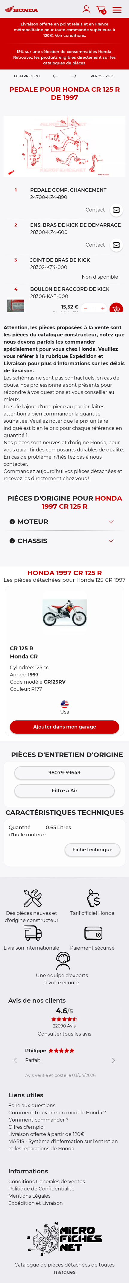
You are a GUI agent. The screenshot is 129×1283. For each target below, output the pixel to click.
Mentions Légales (29, 1196)
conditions (74, 35)
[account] (88, 8)
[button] (65, 613)
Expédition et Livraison (35, 1203)
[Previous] (55, 76)
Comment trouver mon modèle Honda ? (57, 1113)
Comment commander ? (38, 1120)
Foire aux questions (31, 1105)
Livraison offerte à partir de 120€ (46, 1134)
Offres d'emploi (26, 1127)
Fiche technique (92, 850)
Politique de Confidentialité (41, 1189)
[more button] (102, 309)
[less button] (85, 309)
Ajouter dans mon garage (64, 727)
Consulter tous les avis (64, 1034)
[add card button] (116, 309)
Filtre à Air (65, 791)
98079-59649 (64, 773)
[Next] (74, 76)
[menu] (117, 9)
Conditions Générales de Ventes (46, 1181)
